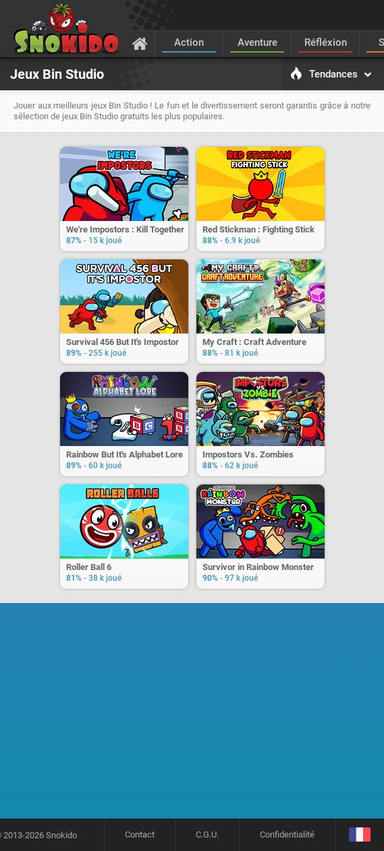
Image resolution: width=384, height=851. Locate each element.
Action (189, 42)
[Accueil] (140, 43)
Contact (140, 834)
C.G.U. (207, 834)
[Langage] (359, 835)
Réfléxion (325, 42)
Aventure (257, 42)
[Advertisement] (196, 715)
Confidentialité (287, 834)
